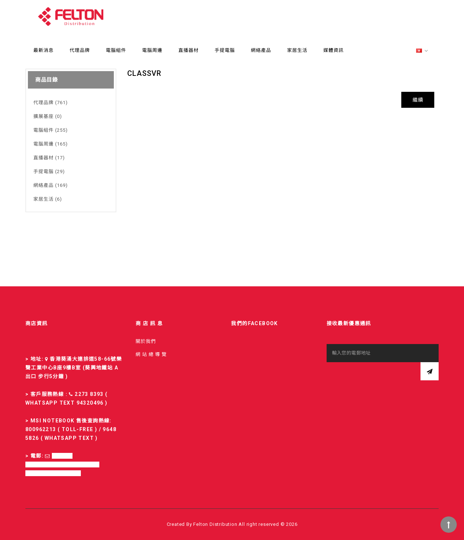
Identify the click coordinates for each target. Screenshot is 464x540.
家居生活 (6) (47, 199)
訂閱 (429, 371)
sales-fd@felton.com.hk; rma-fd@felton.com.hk (62, 464)
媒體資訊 (333, 50)
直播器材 (188, 50)
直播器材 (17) (49, 157)
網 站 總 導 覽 (151, 354)
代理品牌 (80, 50)
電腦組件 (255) (50, 130)
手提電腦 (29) (49, 171)
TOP (448, 524)
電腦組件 (116, 50)
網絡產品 (261, 50)
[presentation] (382, 376)
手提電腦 (225, 50)
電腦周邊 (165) (50, 144)
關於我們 (146, 341)
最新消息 (43, 50)
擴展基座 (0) (47, 116)
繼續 (418, 100)
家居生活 (297, 50)
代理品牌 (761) (50, 102)
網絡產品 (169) (50, 185)
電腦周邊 (152, 50)
